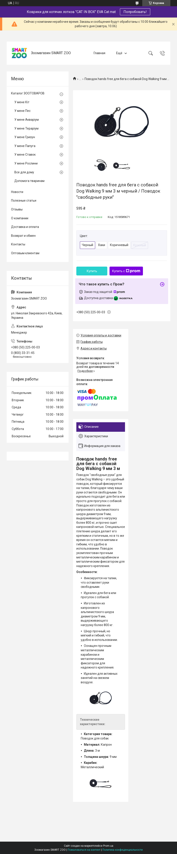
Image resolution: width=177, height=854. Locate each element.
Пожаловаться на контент (84, 849)
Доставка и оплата (25, 227)
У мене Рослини (26, 163)
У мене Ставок (25, 154)
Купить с (126, 271)
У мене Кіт (21, 102)
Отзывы (17, 209)
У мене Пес (22, 111)
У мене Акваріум (26, 119)
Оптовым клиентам (25, 253)
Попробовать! (135, 12)
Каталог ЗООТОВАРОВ (27, 93)
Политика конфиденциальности (122, 849)
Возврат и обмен (23, 235)
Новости (17, 192)
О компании (19, 218)
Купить (92, 271)
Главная (99, 53)
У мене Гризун (24, 137)
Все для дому (24, 172)
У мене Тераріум (26, 128)
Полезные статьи (23, 200)
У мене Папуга (24, 146)
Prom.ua (108, 845)
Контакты (18, 244)
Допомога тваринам (29, 181)
